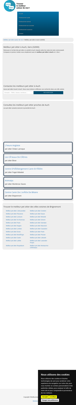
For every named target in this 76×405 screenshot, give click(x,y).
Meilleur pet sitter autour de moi (13, 40)
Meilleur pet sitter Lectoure (14, 217)
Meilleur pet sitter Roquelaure (15, 245)
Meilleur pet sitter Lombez (14, 229)
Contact (21, 33)
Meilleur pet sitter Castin (13, 237)
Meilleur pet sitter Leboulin (38, 237)
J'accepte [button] (45, 397)
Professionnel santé (24, 17)
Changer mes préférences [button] (50, 400)
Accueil (21, 13)
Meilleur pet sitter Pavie (13, 223)
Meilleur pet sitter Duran (13, 231)
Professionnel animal (25, 21)
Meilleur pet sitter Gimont (37, 220)
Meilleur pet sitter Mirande (38, 217)
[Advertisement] (38, 69)
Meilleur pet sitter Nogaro (13, 226)
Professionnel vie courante (26, 25)
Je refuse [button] (53, 397)
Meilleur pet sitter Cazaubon (38, 229)
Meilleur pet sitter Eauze (37, 214)
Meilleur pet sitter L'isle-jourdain (15, 211)
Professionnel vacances (25, 29)
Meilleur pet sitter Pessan (38, 234)
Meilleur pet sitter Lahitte (13, 240)
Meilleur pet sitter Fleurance (14, 214)
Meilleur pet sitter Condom (38, 211)
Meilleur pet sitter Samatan (38, 223)
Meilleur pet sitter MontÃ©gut (15, 234)
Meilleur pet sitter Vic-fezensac (15, 220)
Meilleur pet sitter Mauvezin (38, 226)
